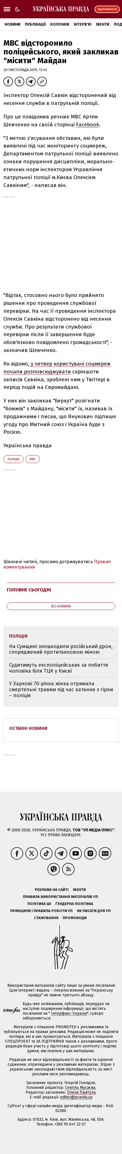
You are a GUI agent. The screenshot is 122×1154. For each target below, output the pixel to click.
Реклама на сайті (52, 889)
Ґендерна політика (74, 904)
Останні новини (28, 728)
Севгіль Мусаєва (80, 1087)
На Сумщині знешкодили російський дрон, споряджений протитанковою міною (61, 649)
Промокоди (75, 918)
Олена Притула (81, 1092)
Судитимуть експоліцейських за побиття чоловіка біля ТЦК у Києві (58, 668)
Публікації (35, 24)
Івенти (102, 24)
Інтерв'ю (82, 24)
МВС (33, 459)
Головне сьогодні (29, 590)
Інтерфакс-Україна (69, 1013)
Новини (12, 24)
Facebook (87, 124)
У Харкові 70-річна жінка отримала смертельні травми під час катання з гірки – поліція (61, 689)
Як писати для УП (94, 911)
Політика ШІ (39, 904)
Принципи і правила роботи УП (41, 911)
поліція (13, 459)
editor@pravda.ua (76, 1097)
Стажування (46, 918)
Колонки (59, 24)
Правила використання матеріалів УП (60, 897)
